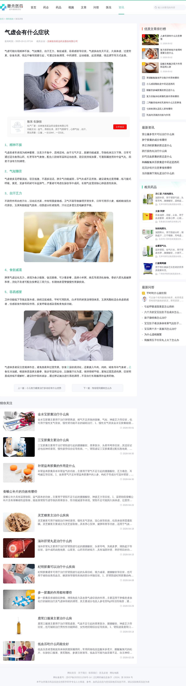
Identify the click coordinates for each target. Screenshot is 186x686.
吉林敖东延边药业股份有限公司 (62, 41)
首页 (2, 19)
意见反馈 (103, 673)
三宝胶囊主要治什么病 (53, 440)
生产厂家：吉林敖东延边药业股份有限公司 (47, 126)
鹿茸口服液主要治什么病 (55, 618)
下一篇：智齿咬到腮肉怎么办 (97, 388)
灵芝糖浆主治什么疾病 (53, 515)
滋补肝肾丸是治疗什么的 (55, 541)
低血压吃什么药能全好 (53, 644)
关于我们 (82, 673)
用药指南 (9, 19)
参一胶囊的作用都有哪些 (55, 592)
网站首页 (71, 673)
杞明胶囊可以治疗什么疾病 (56, 566)
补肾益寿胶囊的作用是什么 (56, 465)
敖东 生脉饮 (34, 121)
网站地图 (114, 673)
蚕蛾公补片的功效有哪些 (20, 491)
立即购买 (120, 127)
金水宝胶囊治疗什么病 (53, 414)
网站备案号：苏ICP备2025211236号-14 (72, 677)
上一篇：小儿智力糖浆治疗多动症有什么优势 (39, 388)
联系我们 (93, 673)
